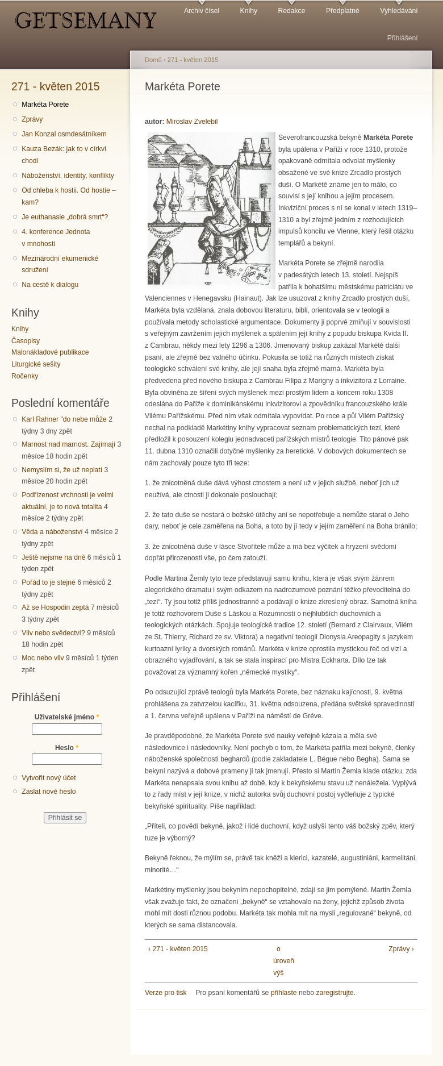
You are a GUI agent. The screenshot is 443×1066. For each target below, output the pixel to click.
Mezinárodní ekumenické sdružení (60, 264)
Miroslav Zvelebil (192, 122)
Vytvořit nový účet (49, 778)
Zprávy (32, 119)
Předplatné (343, 11)
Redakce (291, 11)
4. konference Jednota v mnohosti (56, 238)
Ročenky (24, 376)
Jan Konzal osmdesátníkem (64, 134)
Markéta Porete (45, 105)
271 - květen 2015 (55, 86)
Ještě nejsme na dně (53, 557)
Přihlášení (402, 38)
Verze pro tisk (166, 993)
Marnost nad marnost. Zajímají (68, 444)
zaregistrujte (334, 993)
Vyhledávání (398, 11)
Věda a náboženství (52, 532)
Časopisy (25, 341)
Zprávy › (401, 949)
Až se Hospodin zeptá (55, 607)
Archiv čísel (201, 11)
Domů (153, 59)
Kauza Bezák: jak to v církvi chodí (64, 155)
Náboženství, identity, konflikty (68, 176)
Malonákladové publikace (50, 352)
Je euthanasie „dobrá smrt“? (65, 217)
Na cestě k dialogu (50, 285)
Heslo (66, 748)
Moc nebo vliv (43, 658)
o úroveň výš (278, 960)
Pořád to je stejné (49, 582)
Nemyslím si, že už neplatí (62, 470)
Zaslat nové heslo (49, 792)
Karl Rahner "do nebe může (64, 419)
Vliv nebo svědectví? (53, 633)
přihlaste (284, 993)
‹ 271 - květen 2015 (178, 949)
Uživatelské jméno (67, 717)
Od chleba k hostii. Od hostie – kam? (69, 196)
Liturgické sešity (35, 364)
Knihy (248, 11)
